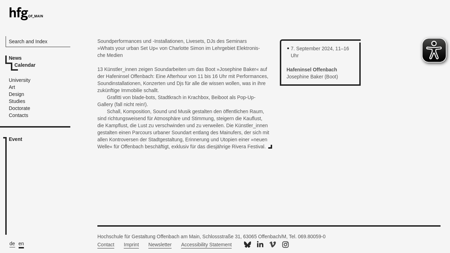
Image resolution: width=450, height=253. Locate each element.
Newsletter (160, 244)
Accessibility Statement (206, 244)
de (12, 243)
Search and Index (28, 41)
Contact (105, 244)
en (21, 243)
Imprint (131, 244)
